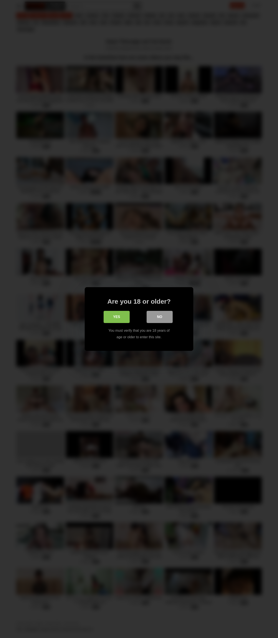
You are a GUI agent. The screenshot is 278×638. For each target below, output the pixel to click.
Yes (116, 317)
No (159, 317)
